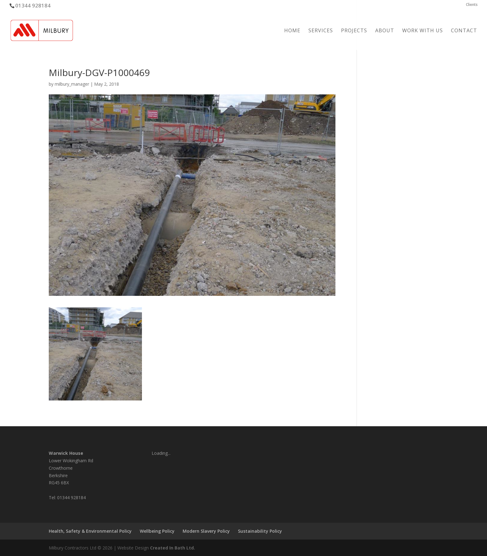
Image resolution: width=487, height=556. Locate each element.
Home (292, 31)
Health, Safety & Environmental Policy (90, 531)
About (384, 31)
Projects (354, 31)
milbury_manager (72, 84)
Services (320, 31)
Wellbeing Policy (157, 531)
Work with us (422, 31)
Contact (464, 31)
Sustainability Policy (260, 531)
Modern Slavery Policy (206, 531)
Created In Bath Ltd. (172, 548)
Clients (472, 5)
